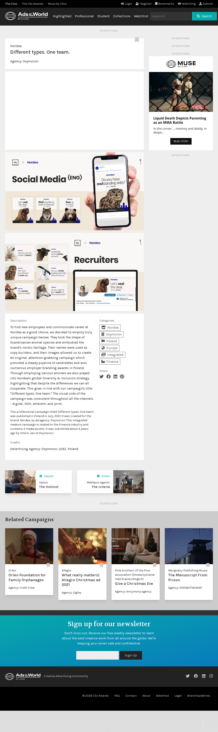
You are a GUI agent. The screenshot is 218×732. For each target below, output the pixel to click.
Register (144, 4)
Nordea (16, 46)
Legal (178, 695)
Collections (122, 16)
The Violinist (48, 487)
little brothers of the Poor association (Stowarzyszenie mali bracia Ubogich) (135, 575)
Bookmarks (165, 4)
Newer (46, 476)
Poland (109, 341)
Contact (131, 695)
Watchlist (141, 16)
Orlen (12, 570)
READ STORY (181, 141)
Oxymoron (30, 61)
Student (103, 16)
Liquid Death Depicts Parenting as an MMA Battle (179, 120)
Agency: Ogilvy (71, 592)
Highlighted (62, 16)
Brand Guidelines (198, 695)
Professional (84, 16)
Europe (109, 348)
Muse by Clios (57, 4)
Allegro (66, 570)
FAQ (117, 695)
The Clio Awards (32, 4)
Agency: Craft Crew (21, 588)
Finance (109, 362)
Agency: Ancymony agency (133, 591)
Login (126, 4)
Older (103, 476)
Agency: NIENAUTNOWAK (185, 588)
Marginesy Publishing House (187, 570)
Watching (187, 4)
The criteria (101, 487)
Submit (206, 4)
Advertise (162, 695)
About (146, 695)
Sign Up (131, 655)
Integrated (112, 355)
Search (204, 16)
